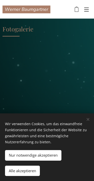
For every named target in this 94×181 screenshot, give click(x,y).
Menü (86, 9)
